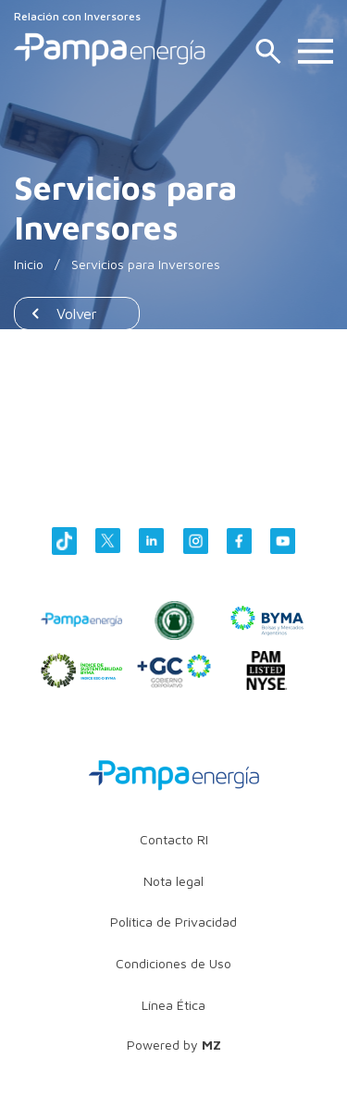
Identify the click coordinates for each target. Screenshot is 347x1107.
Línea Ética (173, 1005)
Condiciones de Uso (173, 963)
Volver (76, 313)
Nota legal (173, 881)
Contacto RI (174, 839)
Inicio (28, 264)
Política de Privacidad (173, 921)
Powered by (174, 1044)
